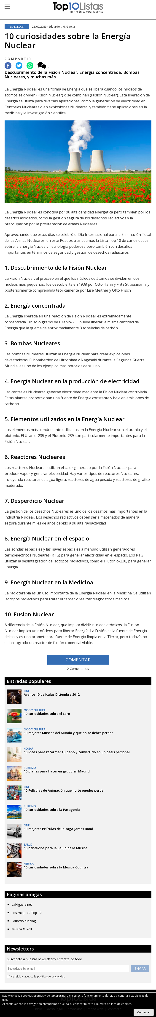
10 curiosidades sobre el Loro (47, 713)
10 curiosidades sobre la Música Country (56, 867)
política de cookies (119, 1004)
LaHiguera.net (21, 904)
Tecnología (16, 27)
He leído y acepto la (36, 976)
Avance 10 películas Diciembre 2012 (52, 694)
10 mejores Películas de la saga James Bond (58, 829)
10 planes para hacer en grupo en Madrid (57, 771)
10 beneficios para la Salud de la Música (55, 848)
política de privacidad (51, 976)
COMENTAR (78, 660)
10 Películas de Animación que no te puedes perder (64, 790)
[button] (7, 7)
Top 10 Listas (78, 7)
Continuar (143, 1012)
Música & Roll (21, 929)
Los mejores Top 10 (26, 913)
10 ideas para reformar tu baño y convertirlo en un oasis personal (77, 752)
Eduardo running (23, 921)
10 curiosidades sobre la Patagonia (52, 809)
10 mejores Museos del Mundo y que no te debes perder (68, 733)
